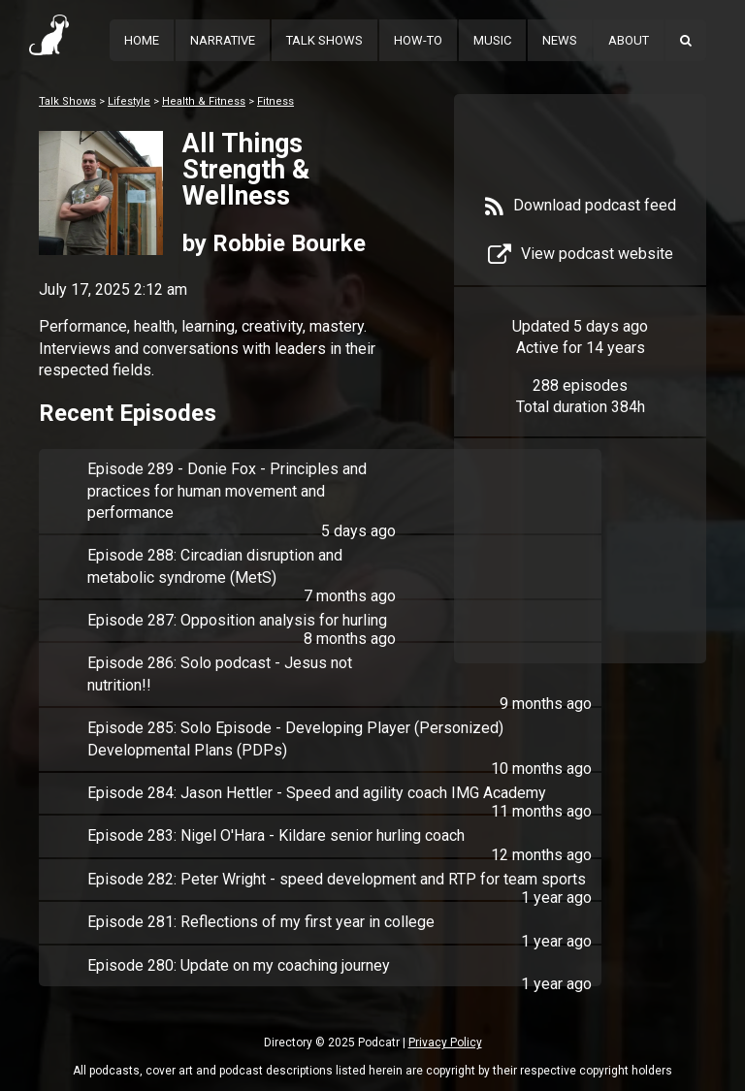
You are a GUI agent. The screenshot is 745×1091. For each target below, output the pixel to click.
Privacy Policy (445, 1042)
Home (141, 40)
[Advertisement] (580, 564)
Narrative (222, 40)
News (559, 40)
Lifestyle (129, 101)
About (628, 40)
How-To (418, 40)
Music (492, 40)
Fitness (275, 101)
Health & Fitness (203, 101)
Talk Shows (324, 40)
